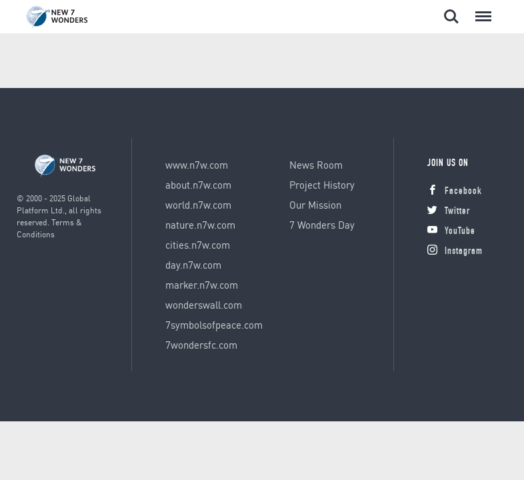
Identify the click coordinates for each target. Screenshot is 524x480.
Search (451, 16)
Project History (322, 184)
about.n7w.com (198, 184)
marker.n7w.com (201, 284)
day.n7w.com (193, 264)
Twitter (448, 212)
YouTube (451, 232)
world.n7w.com (198, 204)
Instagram (455, 252)
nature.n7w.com (200, 224)
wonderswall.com (203, 304)
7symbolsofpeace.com (214, 324)
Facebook (454, 192)
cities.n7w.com (197, 244)
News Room (316, 164)
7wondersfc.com (201, 344)
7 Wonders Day (322, 224)
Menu (481, 10)
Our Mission (315, 204)
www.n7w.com (196, 164)
